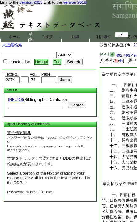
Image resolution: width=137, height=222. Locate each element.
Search (77, 105)
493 (126, 55)
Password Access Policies (30, 192)
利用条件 (103, 37)
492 (119, 55)
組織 (75, 37)
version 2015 (31, 2)
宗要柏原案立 (115, 183)
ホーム (14, 37)
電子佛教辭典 (19, 132)
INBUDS (15, 99)
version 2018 (74, 2)
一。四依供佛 (119, 194)
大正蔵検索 (12, 45)
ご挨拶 (47, 37)
